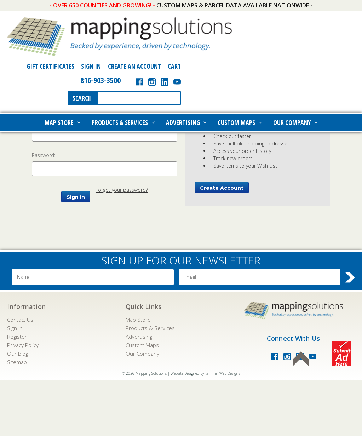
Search (256, 50)
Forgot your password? (122, 245)
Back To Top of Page (301, 414)
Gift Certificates (224, 19)
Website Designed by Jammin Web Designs (205, 428)
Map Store (62, 75)
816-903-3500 (274, 32)
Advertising (186, 75)
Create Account (221, 244)
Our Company (295, 75)
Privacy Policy (23, 400)
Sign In (265, 19)
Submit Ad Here (341, 409)
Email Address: (48, 176)
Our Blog (17, 409)
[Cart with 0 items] (345, 18)
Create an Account (308, 19)
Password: (43, 211)
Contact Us (20, 375)
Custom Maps (240, 75)
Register (17, 392)
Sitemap (17, 417)
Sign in (15, 383)
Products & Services (123, 75)
